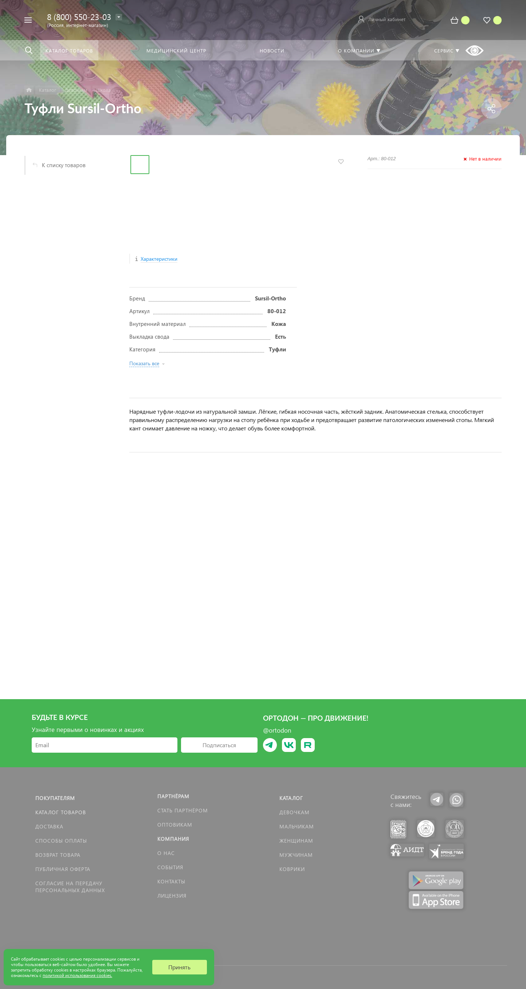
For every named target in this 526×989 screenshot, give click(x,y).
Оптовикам (174, 824)
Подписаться (219, 745)
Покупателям (55, 798)
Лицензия (172, 895)
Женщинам (296, 840)
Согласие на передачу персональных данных (70, 887)
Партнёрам (173, 796)
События (170, 867)
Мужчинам (296, 854)
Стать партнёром (182, 810)
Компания (173, 838)
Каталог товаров (60, 812)
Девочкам (294, 812)
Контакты (171, 881)
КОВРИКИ (292, 869)
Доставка (49, 826)
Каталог (291, 798)
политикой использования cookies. (77, 975)
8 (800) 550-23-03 (79, 16)
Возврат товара (58, 854)
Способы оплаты (61, 840)
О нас (166, 853)
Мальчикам (296, 826)
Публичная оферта (62, 869)
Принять (179, 967)
